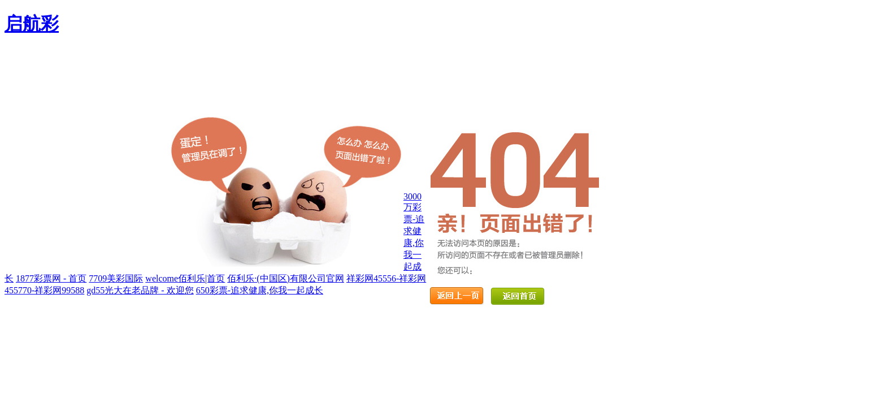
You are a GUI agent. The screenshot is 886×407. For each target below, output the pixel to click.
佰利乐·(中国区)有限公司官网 (285, 278)
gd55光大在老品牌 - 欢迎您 (139, 290)
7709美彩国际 (116, 278)
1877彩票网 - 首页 (51, 278)
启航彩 (32, 24)
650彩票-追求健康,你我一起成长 (259, 290)
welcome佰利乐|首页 (185, 278)
